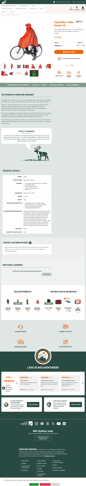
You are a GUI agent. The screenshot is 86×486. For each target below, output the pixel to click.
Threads (48, 423)
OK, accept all (34, 484)
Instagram (36, 423)
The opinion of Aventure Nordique (18, 85)
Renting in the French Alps (26, 466)
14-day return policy (78, 76)
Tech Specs (35, 85)
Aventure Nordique (28, 449)
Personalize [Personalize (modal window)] (55, 484)
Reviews (44, 85)
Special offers (41, 466)
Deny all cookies (45, 484)
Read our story (50, 456)
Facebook (42, 423)
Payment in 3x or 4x (59, 75)
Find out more (33, 404)
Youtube (59, 423)
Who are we (25, 461)
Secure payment (57, 467)
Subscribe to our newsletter (43, 438)
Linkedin (64, 423)
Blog (26, 423)
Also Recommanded (72, 85)
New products (41, 461)
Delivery (55, 465)
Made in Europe (42, 463)
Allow (34, 74)
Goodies (39, 468)
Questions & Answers (56, 85)
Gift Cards (40, 471)
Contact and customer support (58, 461)
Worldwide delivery (69, 76)
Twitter (53, 423)
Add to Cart (70, 52)
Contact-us (25, 470)
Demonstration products (41, 474)
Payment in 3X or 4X (65, 331)
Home (2, 15)
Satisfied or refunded (59, 470)
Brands (24, 463)
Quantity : (80, 42)
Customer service (20, 331)
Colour (56, 43)
